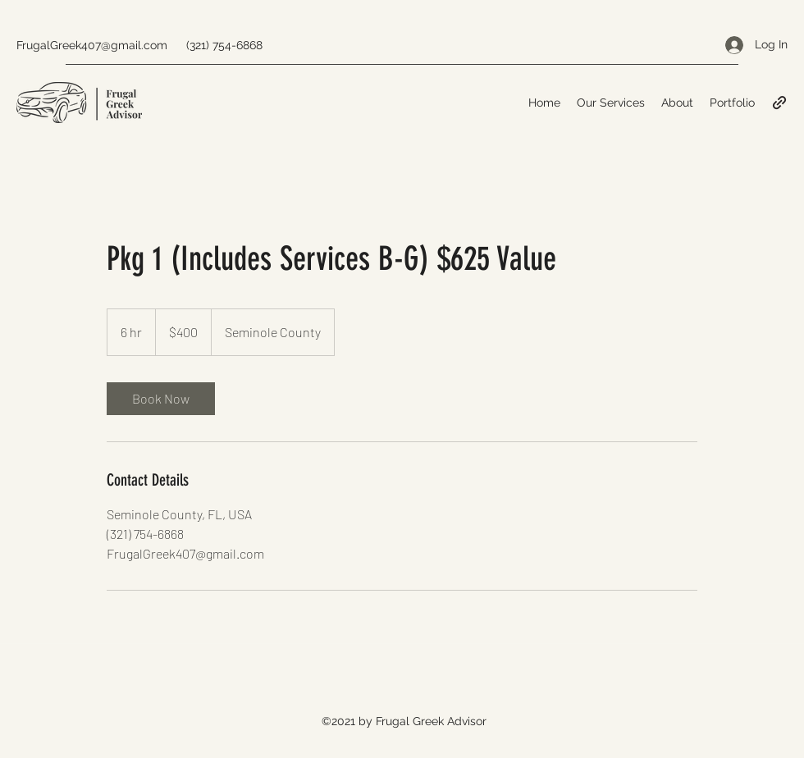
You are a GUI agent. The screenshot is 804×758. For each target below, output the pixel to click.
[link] (161, 398)
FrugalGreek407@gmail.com (91, 45)
